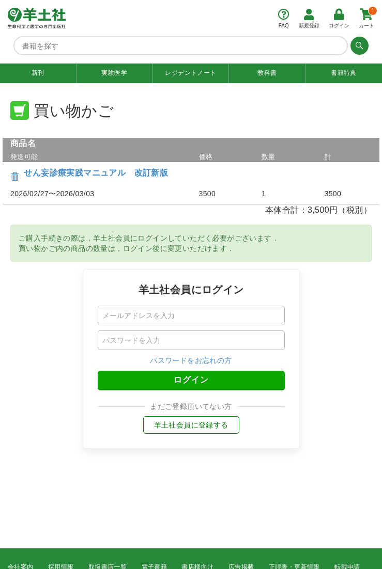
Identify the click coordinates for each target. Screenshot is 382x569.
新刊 (38, 72)
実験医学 (114, 72)
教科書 (267, 72)
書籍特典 (344, 72)
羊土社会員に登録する (191, 425)
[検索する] (358, 45)
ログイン (191, 379)
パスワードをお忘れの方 (191, 360)
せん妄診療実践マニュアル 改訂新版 (96, 172)
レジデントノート (190, 72)
